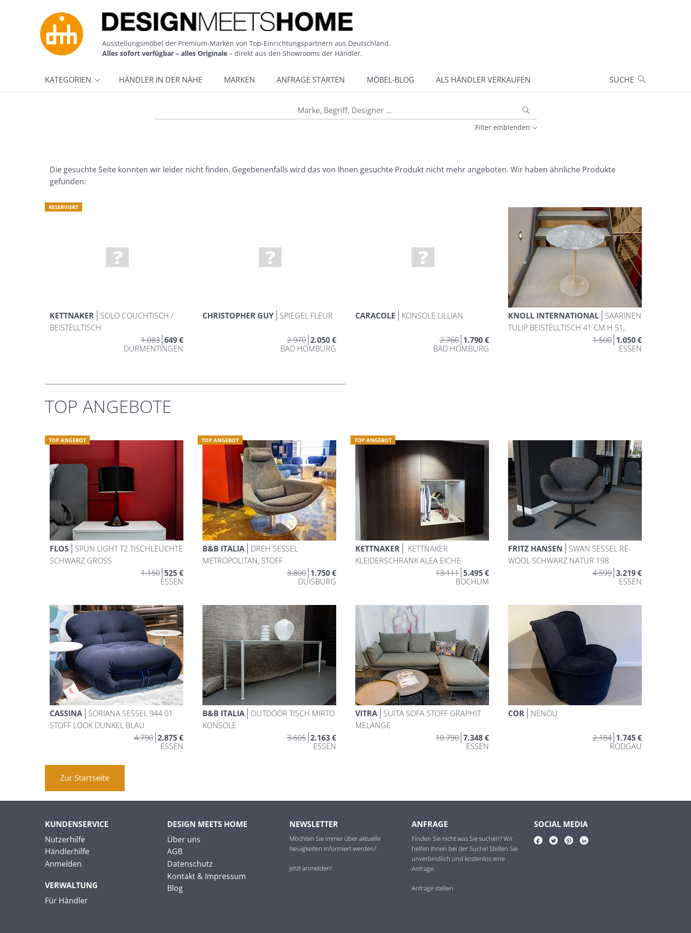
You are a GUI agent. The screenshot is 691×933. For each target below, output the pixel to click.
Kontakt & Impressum (206, 876)
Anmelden (63, 864)
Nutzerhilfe (65, 839)
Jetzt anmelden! (310, 868)
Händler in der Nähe (160, 79)
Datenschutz (190, 864)
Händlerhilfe (67, 851)
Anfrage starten (310, 79)
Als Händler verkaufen (483, 79)
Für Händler (66, 900)
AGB (174, 851)
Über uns (184, 839)
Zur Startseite (84, 778)
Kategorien (68, 79)
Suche (621, 79)
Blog (175, 888)
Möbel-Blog (391, 79)
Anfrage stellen (432, 888)
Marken (239, 79)
